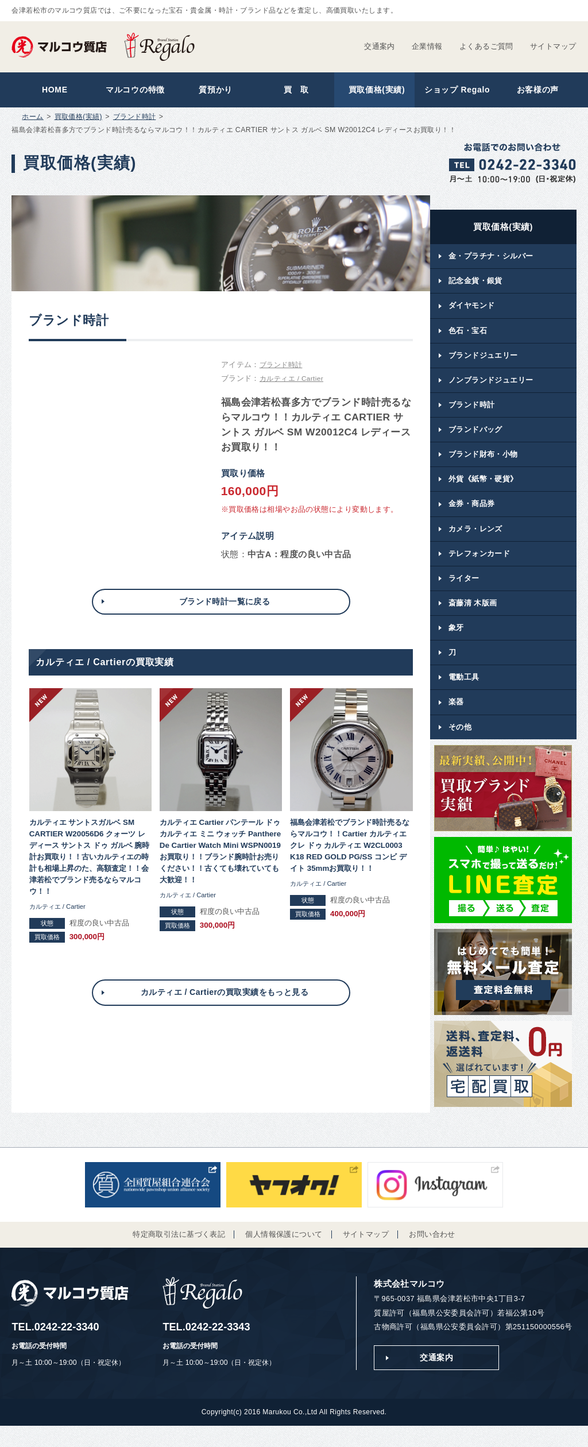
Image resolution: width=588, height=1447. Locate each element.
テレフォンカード (479, 567)
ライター (463, 592)
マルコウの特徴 (133, 91)
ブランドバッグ (475, 439)
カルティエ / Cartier (294, 381)
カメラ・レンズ (475, 541)
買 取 (294, 91)
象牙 (456, 643)
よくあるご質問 (486, 46)
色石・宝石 (467, 336)
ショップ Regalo (454, 91)
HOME (52, 91)
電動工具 (463, 695)
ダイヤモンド (471, 310)
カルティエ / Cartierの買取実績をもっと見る (225, 1000)
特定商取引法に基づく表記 (179, 1254)
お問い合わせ (432, 1254)
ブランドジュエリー (483, 362)
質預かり (213, 91)
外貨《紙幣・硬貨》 (483, 490)
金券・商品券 (471, 515)
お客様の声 (535, 91)
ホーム (32, 119)
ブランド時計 (134, 119)
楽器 (456, 720)
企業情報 (427, 46)
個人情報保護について (283, 1254)
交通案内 (379, 46)
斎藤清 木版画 (472, 618)
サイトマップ (553, 46)
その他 (459, 746)
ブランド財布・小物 (483, 464)
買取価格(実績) (374, 91)
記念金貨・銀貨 (475, 285)
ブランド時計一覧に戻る (224, 604)
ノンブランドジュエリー (490, 387)
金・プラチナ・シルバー (490, 259)
